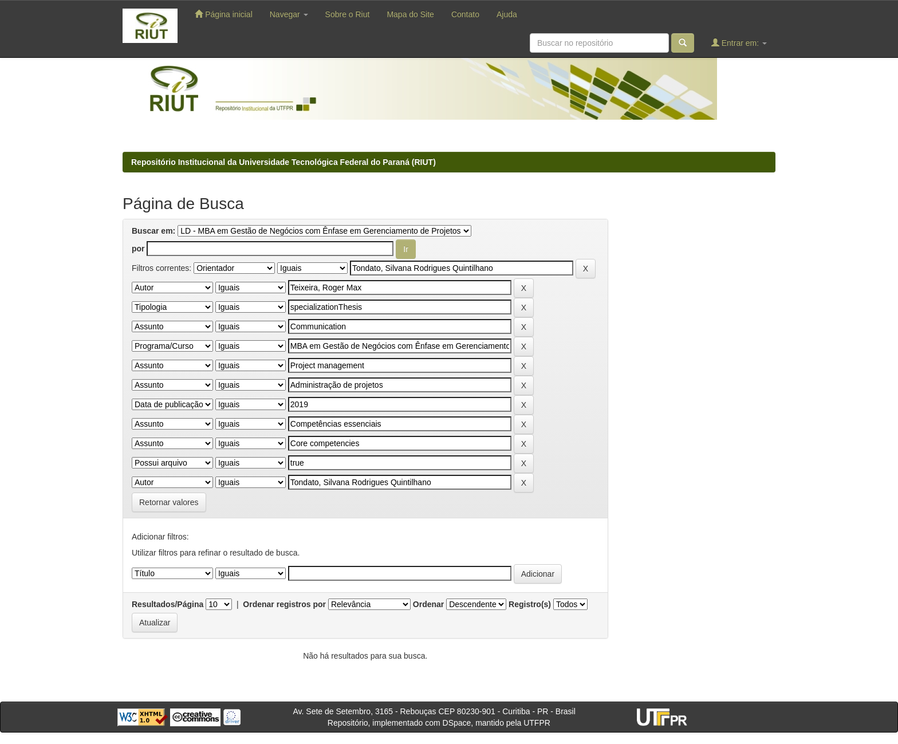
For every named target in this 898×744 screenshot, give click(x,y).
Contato (465, 14)
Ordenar (428, 604)
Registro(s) (530, 604)
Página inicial (223, 14)
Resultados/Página (167, 604)
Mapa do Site (410, 14)
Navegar (289, 14)
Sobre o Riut (347, 14)
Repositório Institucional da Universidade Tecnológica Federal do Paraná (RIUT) (283, 162)
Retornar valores (169, 502)
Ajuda (507, 14)
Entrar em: (739, 43)
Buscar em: (153, 230)
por (138, 248)
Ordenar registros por (284, 604)
